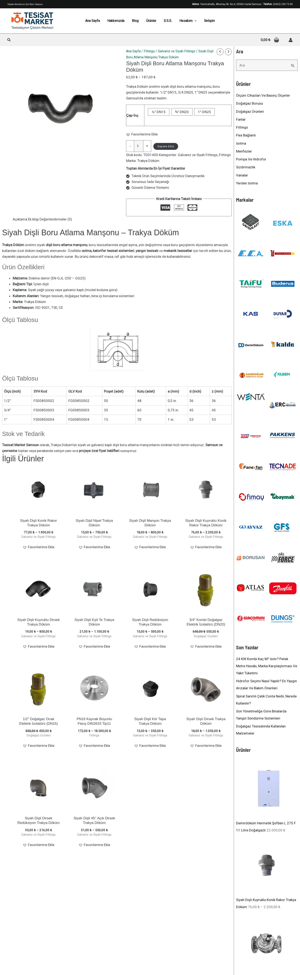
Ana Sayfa (133, 51)
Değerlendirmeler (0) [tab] (56, 219)
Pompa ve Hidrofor (251, 159)
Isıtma (241, 143)
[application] (193, 21)
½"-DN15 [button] (159, 112)
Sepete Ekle (166, 146)
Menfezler (244, 151)
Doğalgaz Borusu (249, 103)
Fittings (149, 51)
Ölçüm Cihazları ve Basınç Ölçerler (263, 95)
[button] (9, 40)
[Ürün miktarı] (138, 146)
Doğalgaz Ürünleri (250, 111)
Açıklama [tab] (20, 219)
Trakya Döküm (148, 161)
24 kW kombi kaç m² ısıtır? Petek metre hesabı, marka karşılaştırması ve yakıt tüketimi (266, 666)
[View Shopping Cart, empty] (270, 40)
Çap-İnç (132, 115)
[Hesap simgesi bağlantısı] (291, 40)
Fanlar (241, 119)
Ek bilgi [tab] (33, 219)
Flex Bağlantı (246, 135)
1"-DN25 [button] (204, 112)
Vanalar (242, 175)
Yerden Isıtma (247, 183)
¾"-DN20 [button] (182, 112)
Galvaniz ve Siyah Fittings (176, 51)
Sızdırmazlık (245, 167)
